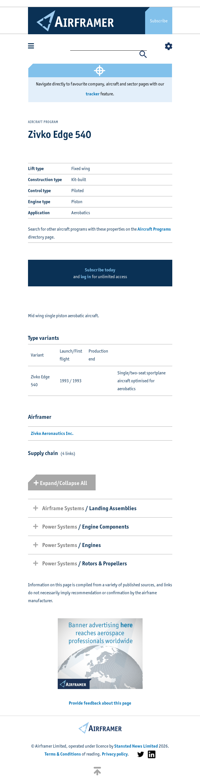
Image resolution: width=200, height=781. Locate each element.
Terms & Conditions (63, 754)
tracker (93, 93)
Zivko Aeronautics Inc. (52, 433)
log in (86, 276)
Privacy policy (115, 754)
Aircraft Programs (154, 229)
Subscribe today (100, 270)
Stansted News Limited (136, 746)
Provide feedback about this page (100, 703)
